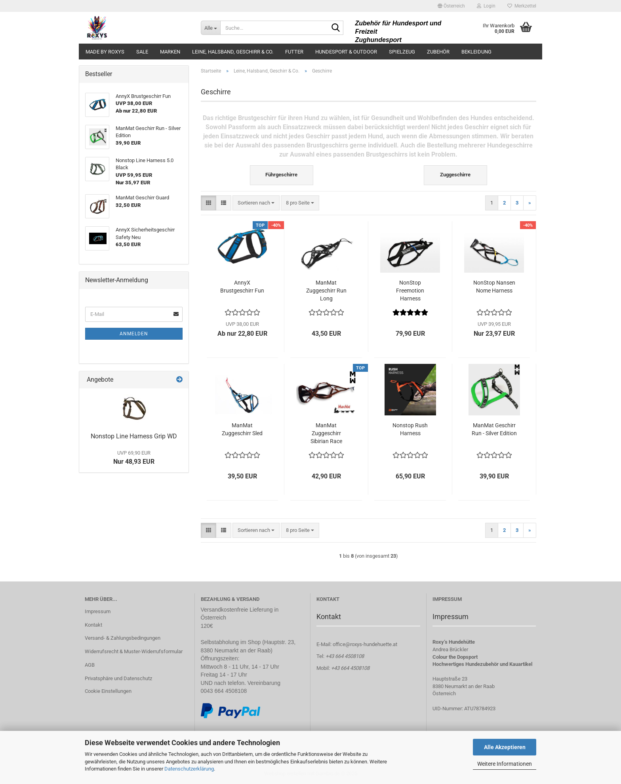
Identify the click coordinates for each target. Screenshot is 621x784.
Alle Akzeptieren (505, 747)
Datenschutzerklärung (189, 769)
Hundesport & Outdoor (346, 52)
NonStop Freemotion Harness (410, 290)
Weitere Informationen (504, 764)
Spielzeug (402, 52)
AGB (90, 665)
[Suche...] (210, 28)
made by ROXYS (105, 52)
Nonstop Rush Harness (410, 429)
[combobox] (256, 203)
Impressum (97, 611)
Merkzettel (521, 6)
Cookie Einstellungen (108, 691)
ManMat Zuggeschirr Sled (242, 429)
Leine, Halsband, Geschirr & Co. (232, 52)
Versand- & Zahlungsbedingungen (122, 638)
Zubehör (438, 52)
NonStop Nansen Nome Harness (494, 286)
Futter (294, 52)
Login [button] (486, 6)
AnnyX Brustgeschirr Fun (242, 286)
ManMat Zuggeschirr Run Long (326, 290)
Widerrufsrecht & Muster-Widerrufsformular (134, 651)
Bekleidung (476, 52)
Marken (170, 52)
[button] (451, 6)
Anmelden (134, 334)
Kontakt (93, 625)
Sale (142, 52)
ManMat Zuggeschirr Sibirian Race (326, 433)
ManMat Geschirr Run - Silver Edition (494, 429)
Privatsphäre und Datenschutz (118, 678)
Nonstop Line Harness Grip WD (134, 436)
